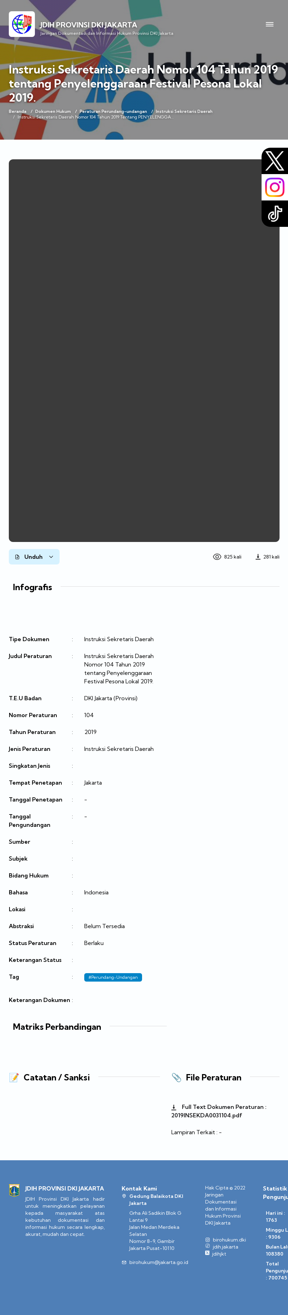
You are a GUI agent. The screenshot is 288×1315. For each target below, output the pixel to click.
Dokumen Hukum (53, 111)
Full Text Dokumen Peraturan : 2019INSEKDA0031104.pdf (218, 1111)
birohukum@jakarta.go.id (158, 1262)
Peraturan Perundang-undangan (113, 111)
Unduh (34, 557)
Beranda (17, 111)
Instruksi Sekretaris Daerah (184, 111)
